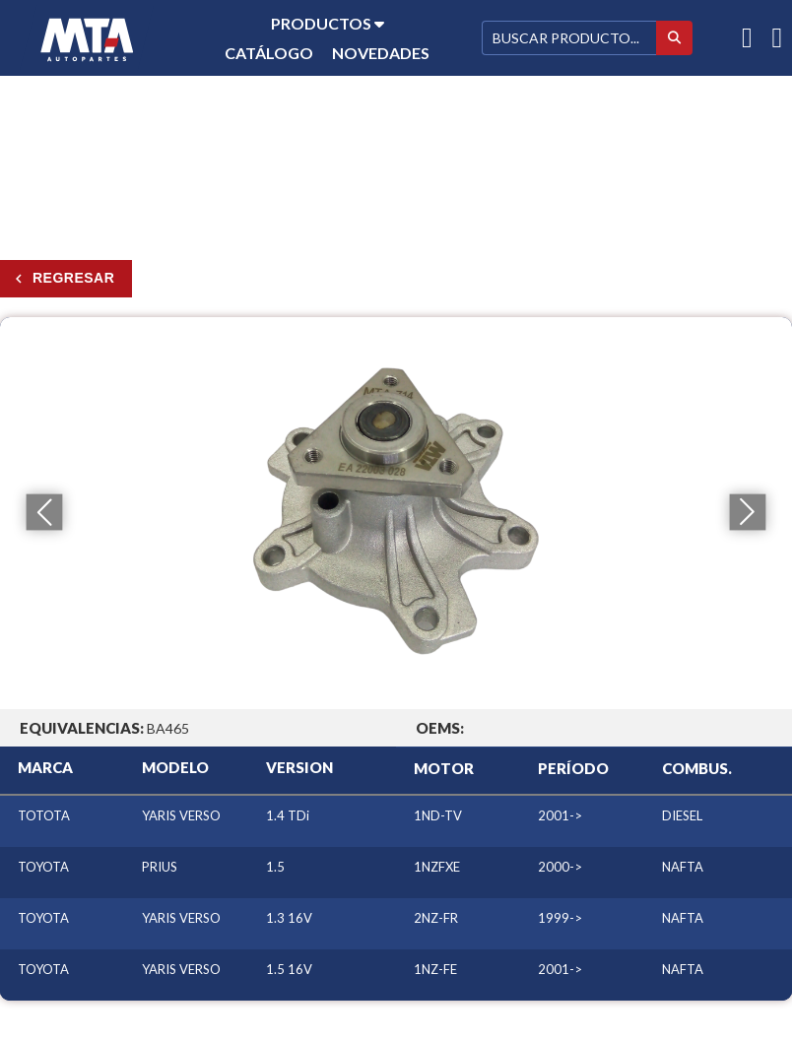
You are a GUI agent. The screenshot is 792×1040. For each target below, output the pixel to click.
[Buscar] (569, 38)
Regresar (73, 278)
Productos (327, 23)
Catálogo (269, 52)
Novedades (380, 52)
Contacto (327, 82)
